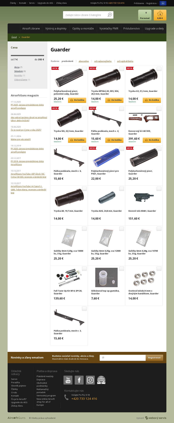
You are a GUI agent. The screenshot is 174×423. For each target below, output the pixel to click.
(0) (18, 75)
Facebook (79, 376)
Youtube (67, 376)
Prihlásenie (139, 3)
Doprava (41, 379)
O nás (14, 392)
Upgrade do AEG (45, 3)
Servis (32, 3)
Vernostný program (46, 395)
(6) (18, 71)
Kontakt (22, 3)
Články (13, 3)
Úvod (14, 37)
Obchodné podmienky (42, 384)
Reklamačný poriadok (43, 391)
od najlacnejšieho (103, 61)
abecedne (84, 61)
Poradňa (15, 382)
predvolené (67, 61)
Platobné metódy (45, 376)
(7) (16, 67)
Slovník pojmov (18, 385)
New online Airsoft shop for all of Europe (46, 401)
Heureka (100, 376)
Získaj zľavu (61, 3)
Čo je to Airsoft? (18, 399)
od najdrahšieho (125, 61)
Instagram (90, 376)
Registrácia (151, 3)
